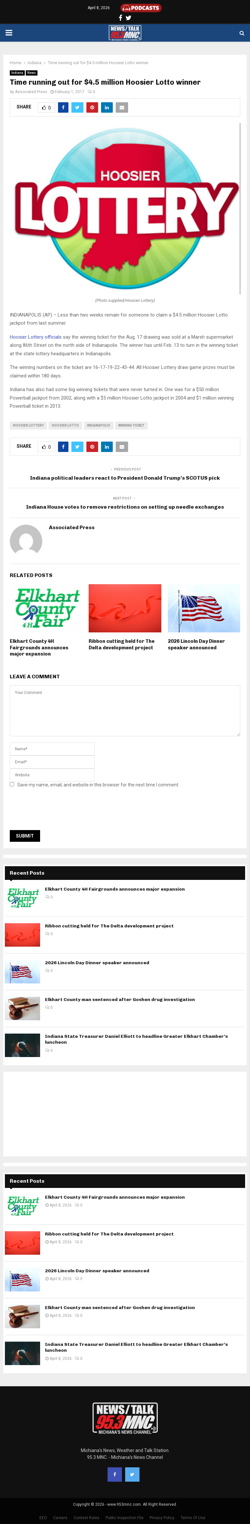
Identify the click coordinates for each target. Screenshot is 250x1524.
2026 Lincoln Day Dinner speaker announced (196, 644)
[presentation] (59, 811)
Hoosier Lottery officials (36, 337)
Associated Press (31, 92)
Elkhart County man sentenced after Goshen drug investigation (120, 999)
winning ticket (131, 425)
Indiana (17, 73)
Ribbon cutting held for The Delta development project (121, 644)
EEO (43, 1518)
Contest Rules (86, 1518)
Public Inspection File (124, 1518)
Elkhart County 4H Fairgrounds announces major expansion (39, 647)
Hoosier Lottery (28, 425)
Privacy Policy (162, 1518)
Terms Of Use (193, 1518)
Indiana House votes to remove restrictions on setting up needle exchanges (125, 507)
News (31, 73)
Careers (60, 1518)
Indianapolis (98, 425)
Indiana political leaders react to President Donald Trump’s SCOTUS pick (125, 478)
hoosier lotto (65, 425)
